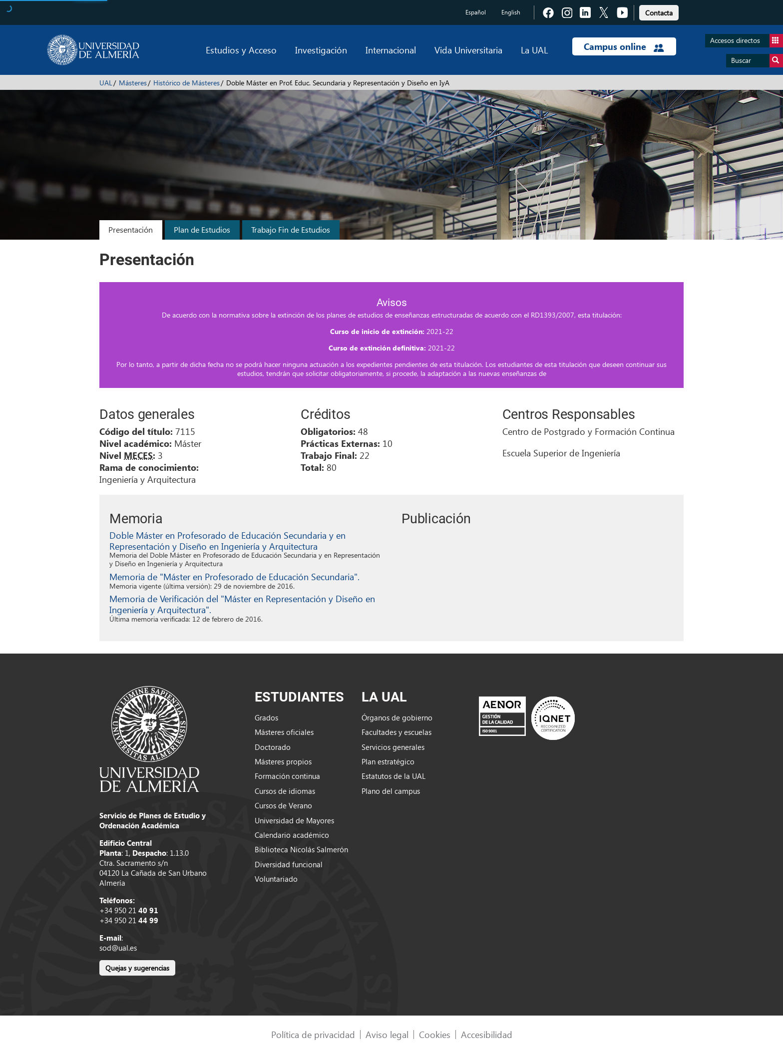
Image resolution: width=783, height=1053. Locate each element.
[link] (659, 11)
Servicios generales (393, 747)
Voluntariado (276, 879)
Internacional (391, 49)
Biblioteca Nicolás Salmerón (301, 849)
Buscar (757, 60)
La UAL (534, 49)
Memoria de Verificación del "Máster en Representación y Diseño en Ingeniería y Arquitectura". (242, 604)
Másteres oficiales (284, 732)
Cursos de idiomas (285, 791)
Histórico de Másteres (186, 82)
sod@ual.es (118, 948)
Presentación (130, 229)
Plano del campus (391, 791)
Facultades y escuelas (396, 732)
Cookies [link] (434, 1034)
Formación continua (287, 776)
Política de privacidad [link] (313, 1034)
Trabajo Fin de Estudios (290, 229)
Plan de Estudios (202, 229)
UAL (105, 82)
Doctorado (273, 747)
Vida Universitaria (468, 49)
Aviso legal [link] (387, 1034)
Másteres (133, 82)
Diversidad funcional (289, 864)
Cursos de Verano (283, 805)
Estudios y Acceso (241, 49)
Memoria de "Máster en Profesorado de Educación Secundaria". (234, 576)
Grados (266, 717)
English (510, 12)
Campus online (624, 46)
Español (475, 12)
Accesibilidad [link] (486, 1034)
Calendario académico (292, 835)
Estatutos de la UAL (393, 776)
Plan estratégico (388, 761)
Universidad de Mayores (294, 820)
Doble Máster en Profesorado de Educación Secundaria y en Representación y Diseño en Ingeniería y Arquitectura (227, 540)
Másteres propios (283, 761)
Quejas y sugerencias (137, 968)
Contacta (659, 12)
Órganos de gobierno (397, 717)
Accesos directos (746, 40)
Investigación (321, 49)
